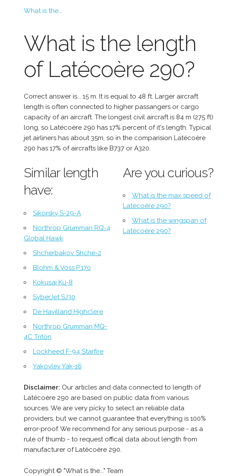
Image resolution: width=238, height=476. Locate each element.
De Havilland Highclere (68, 312)
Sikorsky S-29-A (57, 213)
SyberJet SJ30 (54, 297)
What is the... (43, 11)
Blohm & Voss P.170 (62, 268)
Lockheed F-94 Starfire (68, 351)
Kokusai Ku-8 (53, 282)
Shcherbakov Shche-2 (67, 253)
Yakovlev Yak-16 (57, 366)
